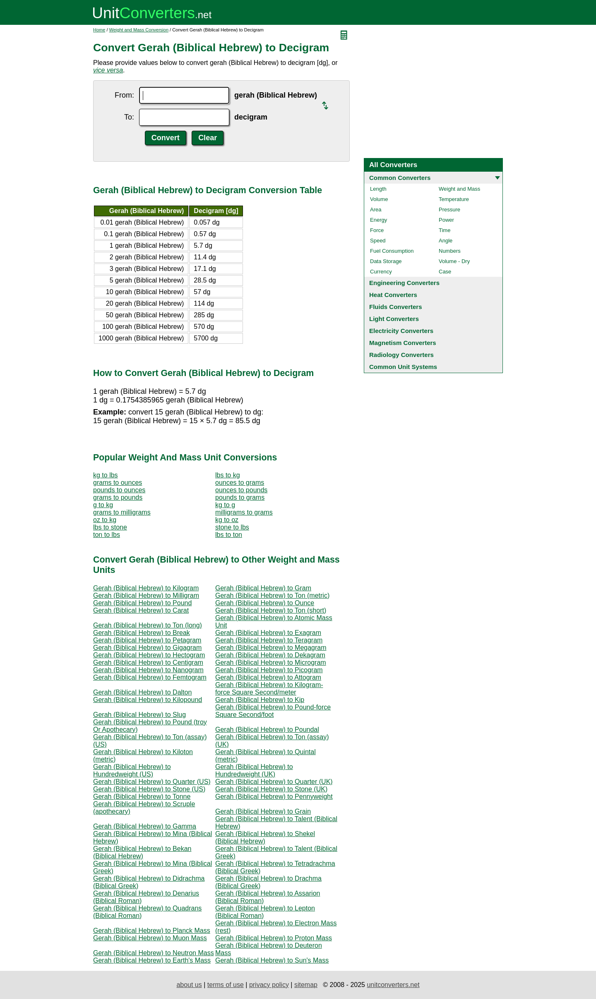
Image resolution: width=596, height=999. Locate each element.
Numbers (450, 251)
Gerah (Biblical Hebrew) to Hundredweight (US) (132, 770)
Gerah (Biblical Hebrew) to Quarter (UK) (274, 781)
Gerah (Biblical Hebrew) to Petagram (147, 640)
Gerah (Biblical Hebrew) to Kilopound (147, 699)
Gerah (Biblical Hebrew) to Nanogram (148, 669)
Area (375, 209)
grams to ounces (117, 482)
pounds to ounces (119, 490)
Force (377, 230)
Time (444, 230)
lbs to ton (228, 534)
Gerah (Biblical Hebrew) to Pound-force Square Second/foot (273, 711)
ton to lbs (106, 534)
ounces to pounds (241, 490)
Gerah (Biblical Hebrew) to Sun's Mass (272, 960)
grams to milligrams (122, 512)
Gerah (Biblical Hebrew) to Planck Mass (151, 930)
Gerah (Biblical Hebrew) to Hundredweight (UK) (254, 770)
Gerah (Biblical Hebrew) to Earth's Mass (152, 960)
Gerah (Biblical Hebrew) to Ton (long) (147, 625)
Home (99, 29)
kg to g (225, 504)
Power (446, 220)
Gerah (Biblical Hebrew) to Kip (259, 699)
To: (129, 117)
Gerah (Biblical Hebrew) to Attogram (268, 677)
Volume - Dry (454, 261)
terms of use (225, 984)
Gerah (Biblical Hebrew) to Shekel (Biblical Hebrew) (265, 837)
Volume (379, 199)
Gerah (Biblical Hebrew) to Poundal (267, 729)
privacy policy (269, 984)
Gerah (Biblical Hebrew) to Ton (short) (270, 610)
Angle (445, 240)
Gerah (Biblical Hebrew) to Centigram (148, 662)
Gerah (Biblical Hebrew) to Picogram (269, 669)
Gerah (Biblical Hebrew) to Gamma (144, 826)
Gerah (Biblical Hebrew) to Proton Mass (273, 938)
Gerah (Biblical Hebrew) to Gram (263, 588)
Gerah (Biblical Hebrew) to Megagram (271, 647)
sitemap (305, 984)
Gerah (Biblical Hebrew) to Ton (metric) (272, 595)
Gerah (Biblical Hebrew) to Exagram (268, 632)
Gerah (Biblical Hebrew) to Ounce (264, 602)
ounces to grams (239, 482)
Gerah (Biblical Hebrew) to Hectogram (149, 655)
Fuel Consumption (392, 251)
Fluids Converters (395, 306)
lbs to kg (227, 475)
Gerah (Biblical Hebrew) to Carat (141, 610)
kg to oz (226, 519)
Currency (381, 271)
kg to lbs (105, 475)
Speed (378, 240)
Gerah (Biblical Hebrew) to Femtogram (150, 677)
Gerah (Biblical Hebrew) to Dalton (142, 692)
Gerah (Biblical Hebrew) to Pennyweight (274, 796)
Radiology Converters (401, 354)
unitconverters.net (393, 984)
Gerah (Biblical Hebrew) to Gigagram (147, 647)
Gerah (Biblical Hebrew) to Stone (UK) (271, 789)
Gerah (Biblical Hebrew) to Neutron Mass (153, 952)
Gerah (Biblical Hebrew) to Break (141, 632)
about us (189, 984)
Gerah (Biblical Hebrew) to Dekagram (270, 655)
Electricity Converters (401, 330)
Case (445, 271)
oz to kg (104, 519)
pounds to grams (239, 497)
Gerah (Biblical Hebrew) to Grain (263, 811)
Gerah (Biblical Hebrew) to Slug (139, 714)
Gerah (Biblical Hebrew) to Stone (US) (149, 789)
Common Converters (399, 177)
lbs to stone (110, 527)
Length (378, 189)
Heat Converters (393, 294)
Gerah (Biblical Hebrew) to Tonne (141, 796)
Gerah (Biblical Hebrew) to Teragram (268, 640)
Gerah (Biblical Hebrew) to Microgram (270, 662)
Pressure (449, 209)
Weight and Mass (459, 189)
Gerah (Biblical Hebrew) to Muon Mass (150, 938)
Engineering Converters (404, 282)
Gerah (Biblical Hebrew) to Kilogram (146, 588)
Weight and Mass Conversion (138, 29)
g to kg (103, 504)
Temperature (454, 199)
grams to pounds (117, 497)
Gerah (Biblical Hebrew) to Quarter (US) (152, 781)
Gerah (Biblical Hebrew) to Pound (142, 602)
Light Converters (394, 318)
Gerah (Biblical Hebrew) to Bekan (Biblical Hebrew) (142, 852)
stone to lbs (232, 527)
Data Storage (386, 261)
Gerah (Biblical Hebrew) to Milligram (146, 595)
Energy (378, 220)
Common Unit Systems (403, 366)
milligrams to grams (244, 512)
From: (124, 95)
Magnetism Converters (402, 342)
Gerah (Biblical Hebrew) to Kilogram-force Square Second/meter (269, 688)
